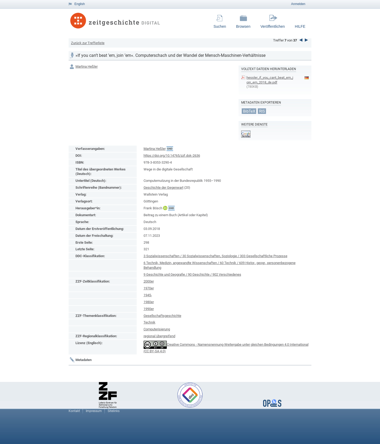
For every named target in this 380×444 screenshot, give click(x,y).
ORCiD (165, 208)
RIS (262, 111)
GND (170, 148)
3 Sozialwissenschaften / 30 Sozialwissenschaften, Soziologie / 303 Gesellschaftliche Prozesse (215, 256)
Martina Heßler (86, 66)
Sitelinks (114, 411)
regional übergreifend (159, 336)
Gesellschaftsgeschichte (162, 316)
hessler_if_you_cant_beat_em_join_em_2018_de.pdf (269, 80)
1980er (149, 302)
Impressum (94, 411)
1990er (149, 309)
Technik (149, 322)
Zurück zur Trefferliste (87, 43)
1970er (149, 288)
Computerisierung (157, 329)
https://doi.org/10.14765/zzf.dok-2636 (172, 156)
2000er (149, 281)
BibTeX (249, 111)
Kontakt (74, 411)
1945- (148, 295)
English (79, 4)
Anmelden (298, 4)
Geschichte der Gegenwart (163, 187)
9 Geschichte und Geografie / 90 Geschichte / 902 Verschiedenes (192, 274)
